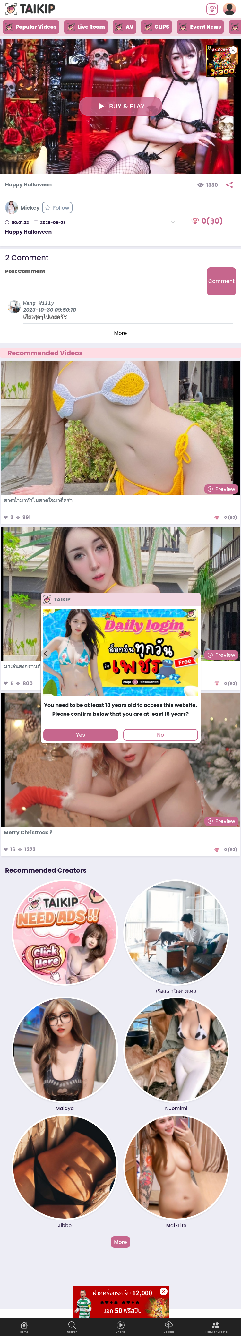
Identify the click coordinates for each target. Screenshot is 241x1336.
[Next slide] (195, 653)
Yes (80, 735)
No (160, 735)
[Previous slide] (46, 653)
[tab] (120, 698)
